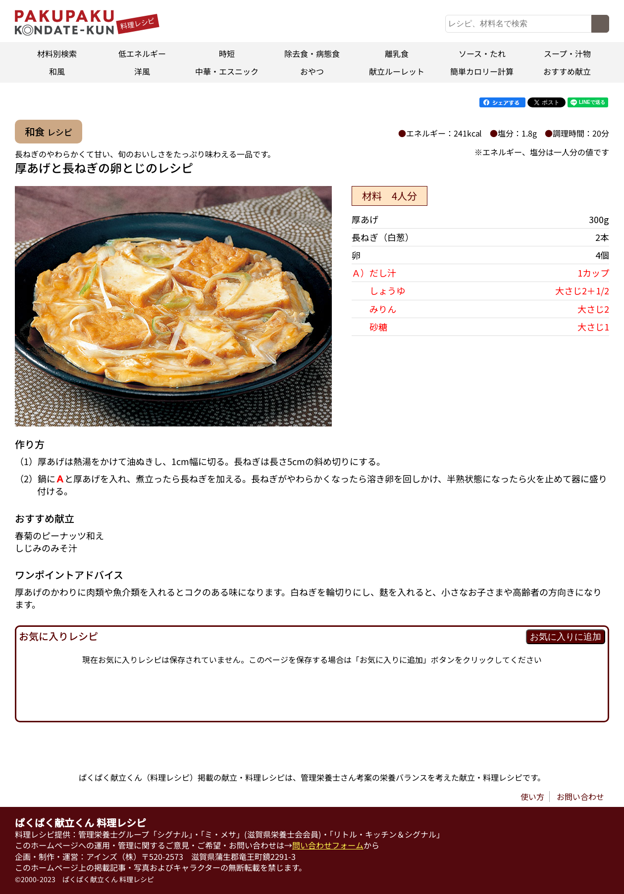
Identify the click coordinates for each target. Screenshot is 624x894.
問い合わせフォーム (328, 845)
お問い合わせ (580, 796)
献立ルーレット (397, 71)
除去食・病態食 (312, 53)
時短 (227, 53)
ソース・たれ (482, 53)
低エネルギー (142, 53)
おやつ (312, 71)
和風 (57, 71)
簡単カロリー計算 (482, 71)
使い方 (532, 796)
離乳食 (397, 53)
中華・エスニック (227, 71)
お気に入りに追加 (565, 637)
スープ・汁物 (566, 53)
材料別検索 (57, 53)
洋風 (142, 71)
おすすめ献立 (567, 71)
